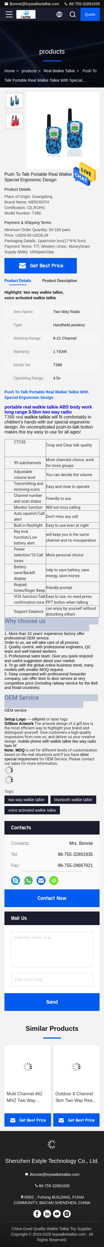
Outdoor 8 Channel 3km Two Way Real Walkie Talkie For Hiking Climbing (74, 1097)
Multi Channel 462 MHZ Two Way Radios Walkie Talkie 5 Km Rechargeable (27, 1097)
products (29, 71)
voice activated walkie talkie (32, 810)
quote (90, 14)
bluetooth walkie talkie (73, 799)
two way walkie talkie (26, 799)
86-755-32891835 (82, 4)
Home (9, 71)
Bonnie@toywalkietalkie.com (31, 4)
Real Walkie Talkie (59, 71)
